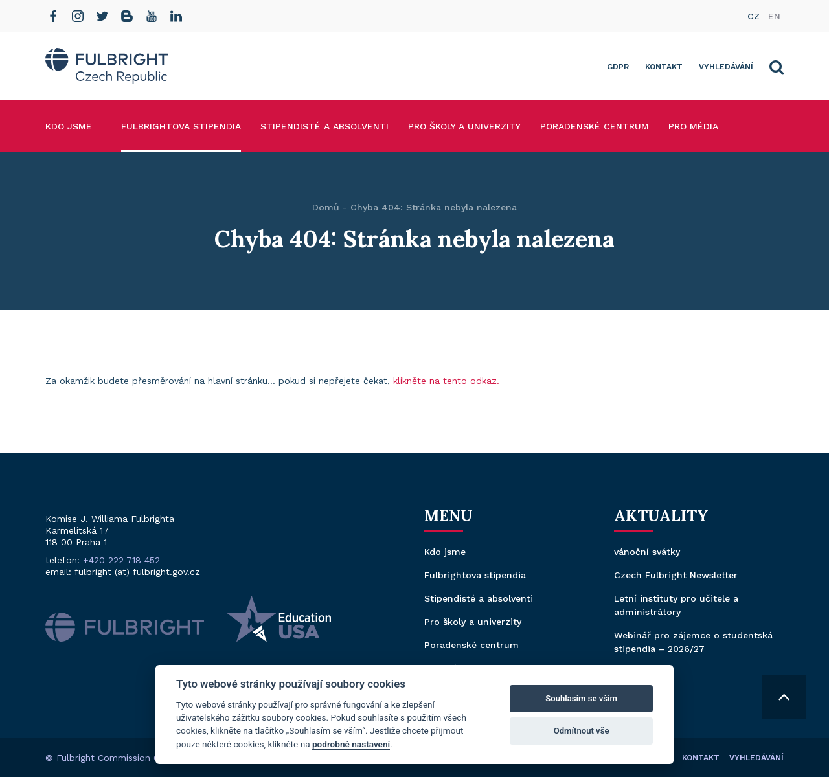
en (774, 16)
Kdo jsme (68, 126)
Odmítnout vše (581, 731)
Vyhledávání (726, 66)
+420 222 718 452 (121, 560)
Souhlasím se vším (581, 698)
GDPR (618, 66)
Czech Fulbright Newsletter (676, 575)
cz (753, 16)
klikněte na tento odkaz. (446, 381)
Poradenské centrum (594, 126)
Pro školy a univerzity (464, 126)
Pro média (693, 126)
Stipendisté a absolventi (324, 126)
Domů (325, 207)
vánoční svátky (647, 551)
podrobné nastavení (351, 744)
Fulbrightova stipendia (181, 126)
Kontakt (664, 66)
